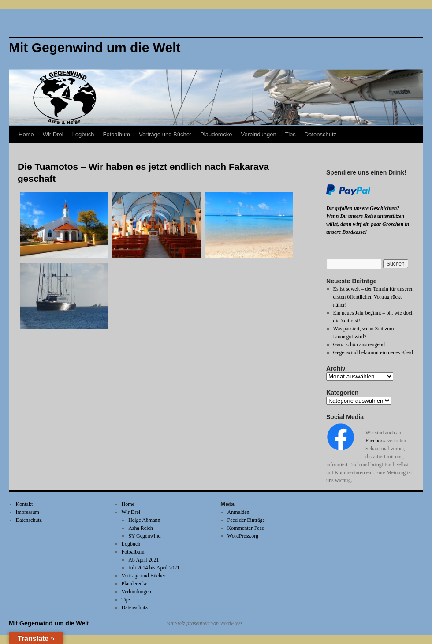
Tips (290, 134)
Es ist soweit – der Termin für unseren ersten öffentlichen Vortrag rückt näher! (373, 297)
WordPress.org (242, 536)
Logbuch (83, 134)
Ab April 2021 (143, 560)
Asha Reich (140, 528)
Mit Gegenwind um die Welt (49, 623)
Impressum (27, 512)
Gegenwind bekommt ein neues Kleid (373, 352)
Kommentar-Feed (245, 528)
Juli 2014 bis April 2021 (153, 568)
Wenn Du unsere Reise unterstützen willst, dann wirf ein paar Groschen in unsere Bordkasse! (367, 224)
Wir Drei (53, 134)
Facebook (375, 441)
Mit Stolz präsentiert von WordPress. (205, 623)
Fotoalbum (116, 134)
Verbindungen (258, 134)
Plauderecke (216, 134)
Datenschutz (320, 134)
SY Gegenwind (144, 536)
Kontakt (24, 504)
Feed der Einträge (246, 520)
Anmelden (238, 512)
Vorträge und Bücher (165, 134)
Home (26, 134)
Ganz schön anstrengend (359, 344)
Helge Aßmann (144, 520)
